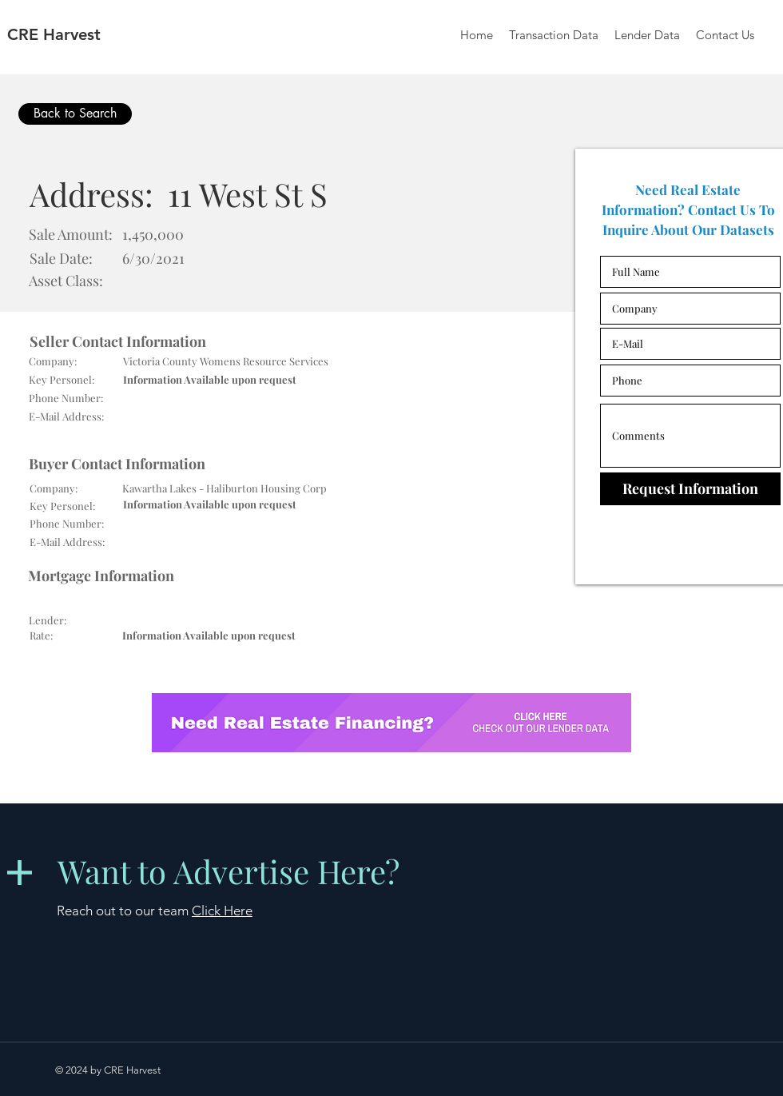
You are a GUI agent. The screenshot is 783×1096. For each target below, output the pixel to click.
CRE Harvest (54, 34)
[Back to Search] (75, 114)
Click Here (222, 911)
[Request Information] (690, 488)
